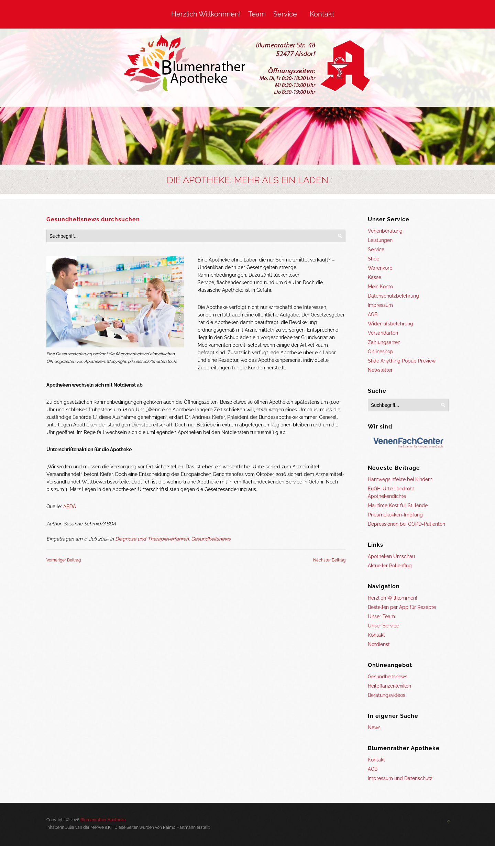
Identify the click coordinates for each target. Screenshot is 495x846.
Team (257, 14)
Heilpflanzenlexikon (389, 686)
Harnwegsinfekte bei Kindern (400, 479)
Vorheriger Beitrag (63, 560)
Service (285, 14)
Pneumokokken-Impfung (395, 514)
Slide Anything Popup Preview (402, 361)
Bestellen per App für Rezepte (402, 607)
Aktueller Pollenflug (390, 565)
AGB (372, 314)
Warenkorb (380, 268)
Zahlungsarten (384, 342)
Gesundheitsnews (211, 539)
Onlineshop (380, 351)
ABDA (69, 506)
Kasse (374, 277)
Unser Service (383, 625)
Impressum (380, 305)
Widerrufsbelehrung (390, 323)
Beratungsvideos (386, 695)
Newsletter (380, 370)
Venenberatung (385, 231)
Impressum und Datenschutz (400, 778)
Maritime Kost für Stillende (398, 505)
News (374, 727)
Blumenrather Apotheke (103, 819)
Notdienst (379, 644)
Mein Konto (380, 286)
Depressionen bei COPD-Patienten (406, 524)
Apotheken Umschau (391, 556)
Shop (374, 258)
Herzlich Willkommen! (206, 14)
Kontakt (322, 14)
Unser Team (381, 616)
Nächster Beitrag (329, 560)
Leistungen (380, 240)
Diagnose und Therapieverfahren (152, 539)
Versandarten (383, 333)
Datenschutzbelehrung (393, 296)
